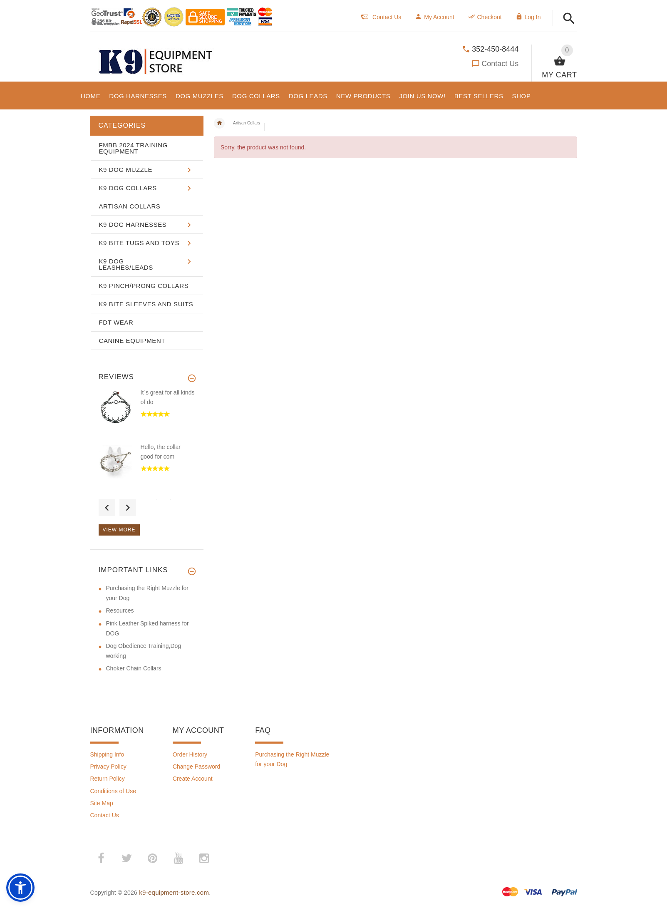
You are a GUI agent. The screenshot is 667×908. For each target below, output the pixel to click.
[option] (147, 415)
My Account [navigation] (434, 17)
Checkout (485, 17)
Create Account (193, 778)
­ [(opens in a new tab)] (101, 858)
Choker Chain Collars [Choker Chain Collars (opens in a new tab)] (133, 668)
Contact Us (499, 64)
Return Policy (107, 778)
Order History (190, 754)
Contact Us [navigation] (381, 17)
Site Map (101, 803)
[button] (569, 19)
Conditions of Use (113, 791)
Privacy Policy (108, 766)
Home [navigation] (219, 123)
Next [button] (127, 507)
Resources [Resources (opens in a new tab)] (120, 610)
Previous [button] (107, 507)
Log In (528, 17)
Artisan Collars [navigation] (246, 123)
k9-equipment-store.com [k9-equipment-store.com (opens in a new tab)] (174, 892)
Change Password (196, 766)
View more (119, 530)
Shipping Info (107, 754)
